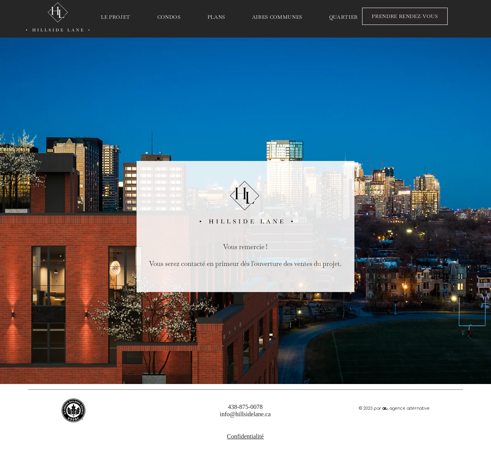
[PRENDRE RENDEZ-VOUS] (405, 16)
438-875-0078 (245, 407)
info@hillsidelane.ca (245, 414)
